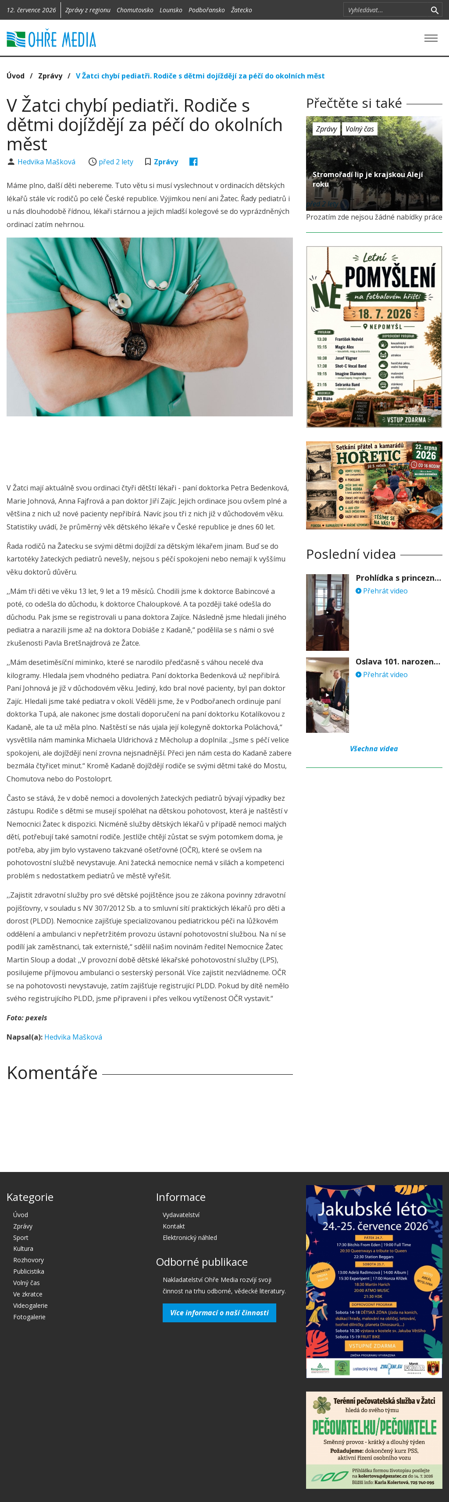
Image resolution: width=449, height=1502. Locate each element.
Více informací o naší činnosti (219, 1312)
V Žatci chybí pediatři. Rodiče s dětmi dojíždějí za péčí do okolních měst (200, 76)
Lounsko (171, 10)
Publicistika (28, 1271)
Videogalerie (30, 1305)
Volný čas (360, 129)
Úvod (16, 76)
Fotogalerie (29, 1317)
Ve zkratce (28, 1294)
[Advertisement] (166, 447)
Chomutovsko (135, 10)
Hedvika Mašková (47, 162)
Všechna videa (374, 748)
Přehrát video (382, 591)
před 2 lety (116, 162)
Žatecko (241, 10)
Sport (21, 1237)
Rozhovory (28, 1260)
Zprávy (50, 76)
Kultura (23, 1248)
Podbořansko (207, 10)
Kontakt (174, 1226)
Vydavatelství (181, 1215)
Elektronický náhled (190, 1237)
